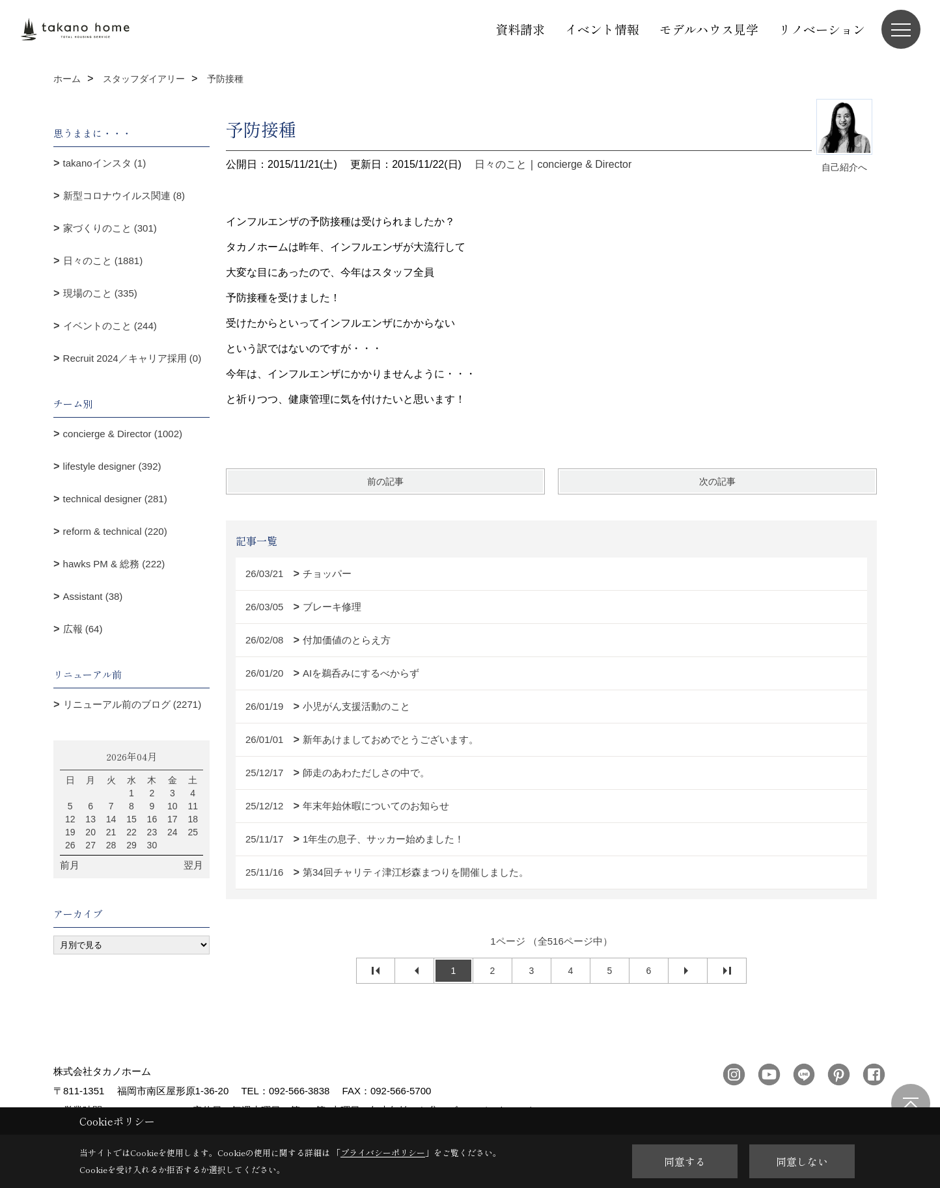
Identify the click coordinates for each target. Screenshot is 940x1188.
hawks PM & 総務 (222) (114, 563)
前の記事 (385, 481)
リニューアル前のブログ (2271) (132, 704)
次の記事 (717, 481)
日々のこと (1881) (103, 260)
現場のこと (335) (100, 293)
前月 (69, 865)
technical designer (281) (115, 498)
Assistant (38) (93, 596)
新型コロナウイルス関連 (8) (124, 195)
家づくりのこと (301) (110, 228)
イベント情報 (602, 29)
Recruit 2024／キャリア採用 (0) (132, 358)
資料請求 (520, 29)
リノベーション (822, 29)
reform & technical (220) (115, 531)
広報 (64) (83, 628)
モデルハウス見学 (708, 29)
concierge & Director (584, 164)
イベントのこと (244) (110, 325)
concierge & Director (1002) (122, 433)
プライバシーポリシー (382, 1152)
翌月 (193, 865)
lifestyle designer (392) (112, 466)
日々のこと (501, 164)
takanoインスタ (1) (104, 163)
